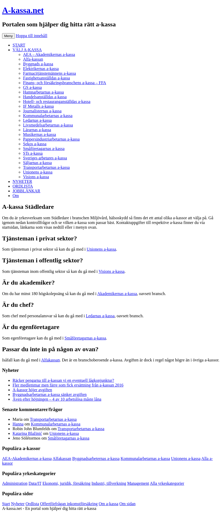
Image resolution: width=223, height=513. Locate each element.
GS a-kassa (32, 87)
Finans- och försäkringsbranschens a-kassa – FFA (64, 82)
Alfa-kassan (33, 59)
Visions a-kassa (36, 177)
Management (138, 483)
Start (6, 504)
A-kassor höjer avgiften (32, 390)
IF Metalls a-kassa (38, 106)
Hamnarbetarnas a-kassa (43, 92)
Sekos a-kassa (34, 144)
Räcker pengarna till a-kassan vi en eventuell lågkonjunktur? (63, 380)
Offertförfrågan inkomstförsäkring (69, 504)
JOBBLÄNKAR (26, 191)
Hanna (18, 424)
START (19, 45)
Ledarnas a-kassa (37, 120)
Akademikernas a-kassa (117, 293)
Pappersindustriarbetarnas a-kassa (51, 139)
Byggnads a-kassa (38, 64)
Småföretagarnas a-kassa (44, 148)
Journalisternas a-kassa (42, 111)
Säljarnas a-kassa (37, 162)
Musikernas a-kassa (39, 134)
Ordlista (32, 504)
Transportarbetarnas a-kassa (46, 167)
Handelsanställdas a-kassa (45, 97)
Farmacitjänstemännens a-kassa (49, 73)
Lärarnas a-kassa (37, 130)
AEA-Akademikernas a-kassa (27, 458)
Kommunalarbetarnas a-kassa (48, 115)
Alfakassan (50, 360)
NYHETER (22, 181)
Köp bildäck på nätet (114, 508)
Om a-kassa (108, 504)
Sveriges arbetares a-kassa (45, 158)
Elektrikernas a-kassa (41, 68)
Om (16, 195)
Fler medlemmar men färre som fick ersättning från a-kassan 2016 (68, 385)
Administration (14, 483)
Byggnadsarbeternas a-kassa (96, 458)
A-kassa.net (23, 10)
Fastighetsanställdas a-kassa (46, 78)
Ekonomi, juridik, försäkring (66, 483)
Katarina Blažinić (27, 433)
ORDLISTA (23, 186)
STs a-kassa (33, 153)
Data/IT (35, 483)
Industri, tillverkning (108, 483)
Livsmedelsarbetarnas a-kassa (48, 125)
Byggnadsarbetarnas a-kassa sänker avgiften (50, 394)
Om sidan (127, 504)
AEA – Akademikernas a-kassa (49, 54)
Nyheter (18, 504)
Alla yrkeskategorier (167, 483)
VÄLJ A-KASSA (27, 50)
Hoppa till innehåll (31, 35)
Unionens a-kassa (37, 172)
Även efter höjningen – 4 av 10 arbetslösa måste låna (57, 399)
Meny (8, 36)
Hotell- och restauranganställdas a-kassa (56, 101)
